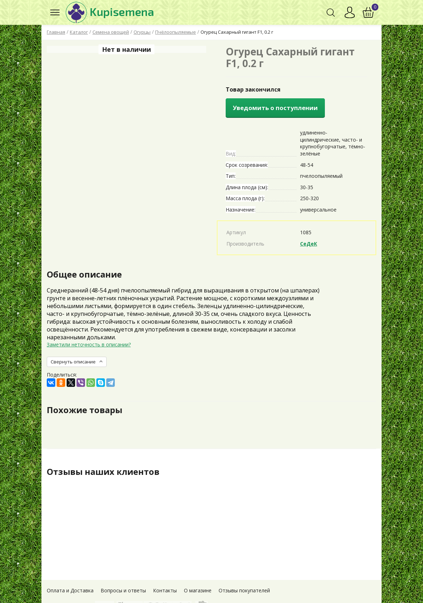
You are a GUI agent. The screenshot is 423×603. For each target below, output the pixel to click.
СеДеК (308, 243)
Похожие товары (84, 410)
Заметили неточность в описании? (89, 344)
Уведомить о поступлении (275, 108)
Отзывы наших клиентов (103, 471)
